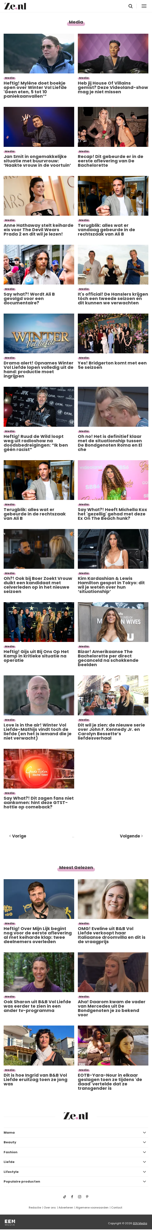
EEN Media (140, 1223)
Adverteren (65, 1207)
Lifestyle (11, 1171)
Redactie (35, 1207)
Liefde (9, 1162)
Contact (116, 1207)
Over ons (50, 1207)
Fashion (10, 1152)
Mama (9, 1132)
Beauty (10, 1142)
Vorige (19, 836)
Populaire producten (22, 1181)
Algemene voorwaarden (92, 1207)
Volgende (130, 836)
